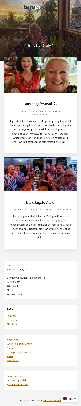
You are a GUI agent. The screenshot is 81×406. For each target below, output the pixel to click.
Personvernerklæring (52, 400)
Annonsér (11, 348)
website (29, 352)
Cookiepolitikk (14, 376)
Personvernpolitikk (16, 380)
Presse (10, 356)
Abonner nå (13, 340)
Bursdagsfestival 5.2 (40, 104)
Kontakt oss (13, 360)
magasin (14, 352)
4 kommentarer (61, 209)
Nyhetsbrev (13, 324)
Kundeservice (14, 265)
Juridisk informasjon (17, 384)
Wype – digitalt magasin (19, 344)
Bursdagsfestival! (40, 202)
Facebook (12, 316)
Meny (73, 7)
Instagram (12, 320)
